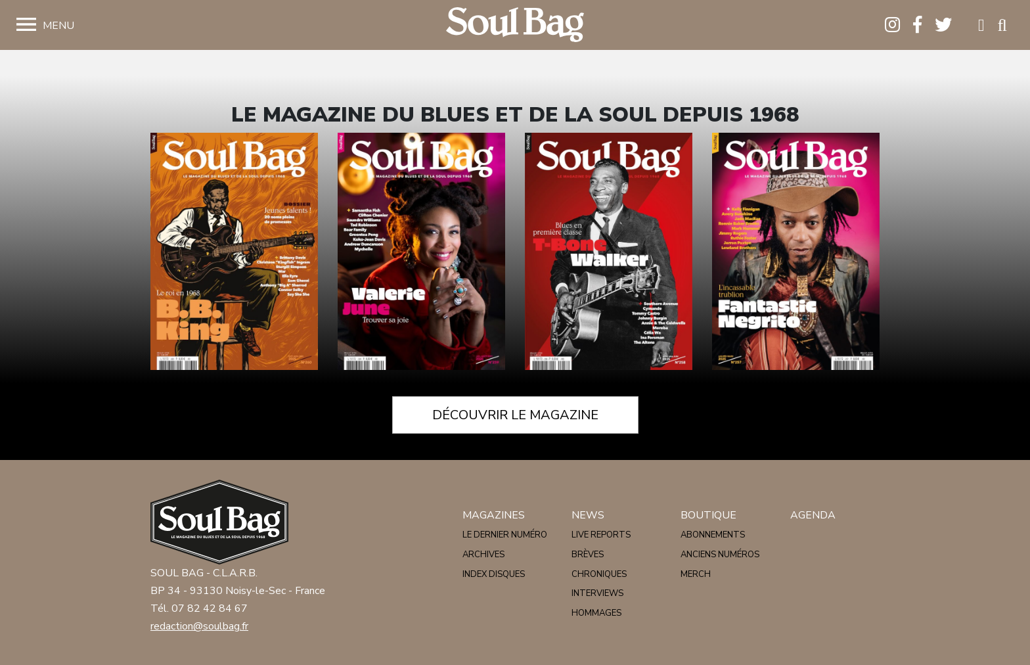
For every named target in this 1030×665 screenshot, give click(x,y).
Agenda (813, 515)
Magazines (493, 515)
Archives (483, 555)
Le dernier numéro (504, 535)
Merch (696, 574)
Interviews (597, 593)
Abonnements (713, 535)
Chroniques (599, 574)
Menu (58, 25)
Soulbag (515, 25)
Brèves (587, 555)
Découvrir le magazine (515, 415)
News (587, 515)
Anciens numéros (720, 555)
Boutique (708, 515)
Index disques (493, 574)
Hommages (596, 613)
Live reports (601, 535)
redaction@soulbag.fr (199, 626)
